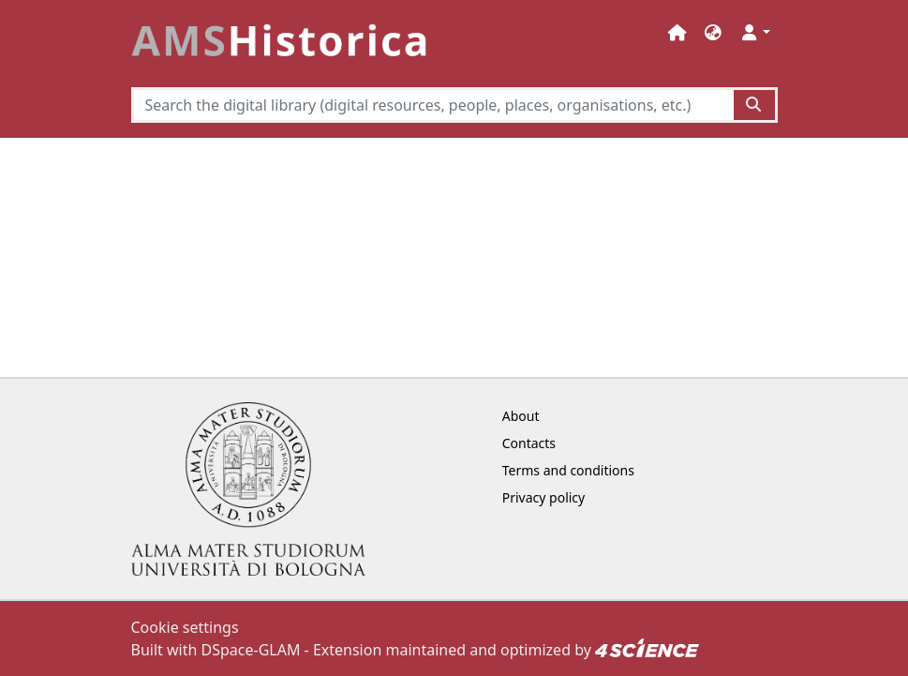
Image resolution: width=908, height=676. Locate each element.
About (521, 416)
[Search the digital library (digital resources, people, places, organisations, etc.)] (433, 105)
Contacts (529, 443)
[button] (713, 32)
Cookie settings (185, 627)
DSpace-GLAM (251, 649)
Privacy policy (544, 497)
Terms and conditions (568, 470)
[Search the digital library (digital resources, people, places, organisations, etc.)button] (755, 105)
